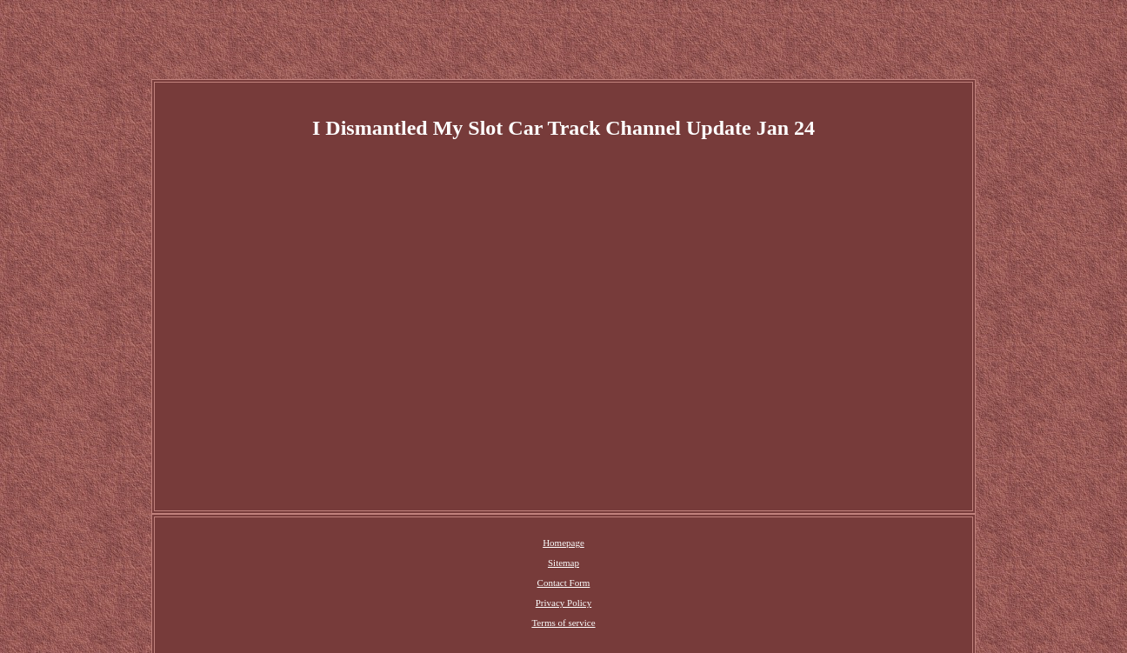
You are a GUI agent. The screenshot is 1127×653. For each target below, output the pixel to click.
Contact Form (563, 582)
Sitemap (563, 562)
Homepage (563, 542)
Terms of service (563, 622)
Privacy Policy (563, 602)
